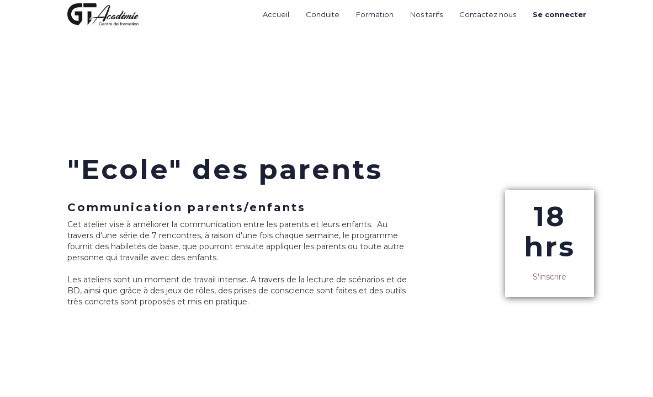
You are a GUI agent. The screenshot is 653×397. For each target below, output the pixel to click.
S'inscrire (549, 277)
